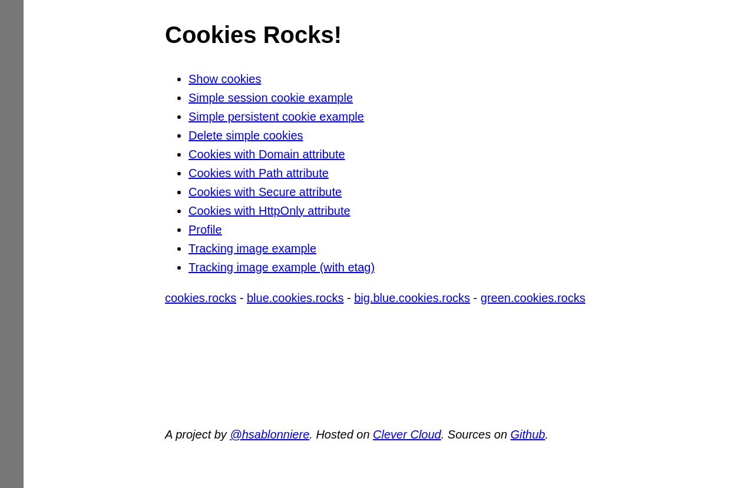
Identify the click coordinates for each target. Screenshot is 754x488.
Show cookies (224, 78)
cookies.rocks (200, 297)
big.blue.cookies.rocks (412, 297)
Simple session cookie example (270, 97)
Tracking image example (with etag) (281, 267)
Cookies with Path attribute (258, 173)
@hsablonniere (269, 434)
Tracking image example (252, 248)
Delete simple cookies (245, 135)
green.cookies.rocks (533, 297)
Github (528, 434)
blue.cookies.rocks (295, 297)
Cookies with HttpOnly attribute (269, 210)
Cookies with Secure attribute (265, 191)
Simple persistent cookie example (276, 116)
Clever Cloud (407, 434)
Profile (205, 229)
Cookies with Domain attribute (266, 154)
